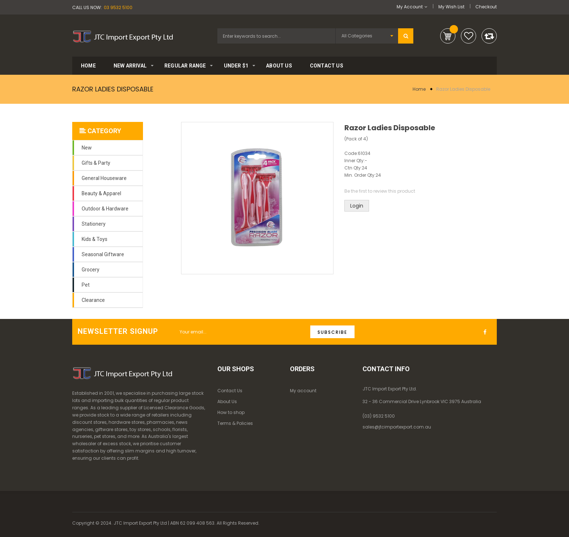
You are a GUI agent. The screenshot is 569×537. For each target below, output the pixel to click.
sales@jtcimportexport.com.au (397, 427)
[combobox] (276, 36)
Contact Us (229, 391)
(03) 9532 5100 (379, 416)
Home (419, 89)
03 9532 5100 (118, 7)
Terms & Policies (235, 423)
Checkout (486, 7)
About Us (227, 401)
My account (303, 391)
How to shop (231, 412)
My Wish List (451, 7)
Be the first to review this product (379, 191)
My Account (410, 7)
